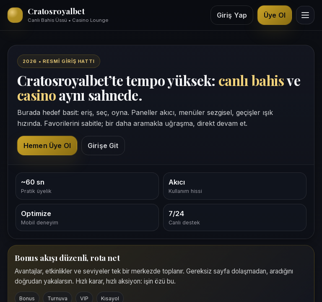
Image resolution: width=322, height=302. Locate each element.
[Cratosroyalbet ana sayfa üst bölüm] (58, 15)
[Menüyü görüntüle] (305, 15)
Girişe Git (103, 145)
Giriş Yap (232, 15)
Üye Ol (275, 15)
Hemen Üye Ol (47, 145)
